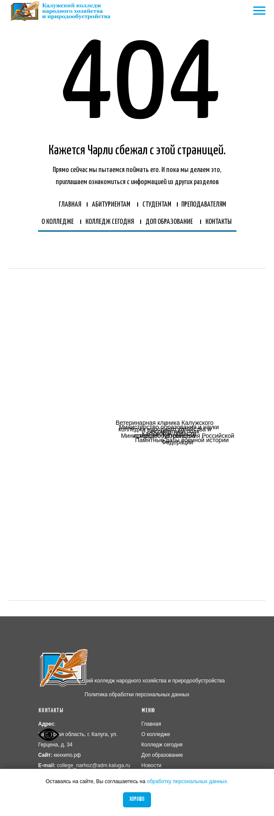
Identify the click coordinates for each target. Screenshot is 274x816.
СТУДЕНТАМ (156, 204)
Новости (151, 765)
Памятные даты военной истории (182, 440)
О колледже (156, 734)
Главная (151, 724)
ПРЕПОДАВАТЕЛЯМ (203, 204)
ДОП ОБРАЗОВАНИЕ (169, 222)
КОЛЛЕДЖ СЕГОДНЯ (109, 222)
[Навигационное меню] (259, 10)
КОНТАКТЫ (218, 222)
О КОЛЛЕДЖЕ (57, 222)
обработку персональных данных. (187, 781)
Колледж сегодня (162, 745)
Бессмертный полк (173, 431)
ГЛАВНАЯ (70, 204)
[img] (85, 447)
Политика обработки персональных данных (137, 695)
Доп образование (162, 755)
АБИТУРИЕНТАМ (111, 204)
